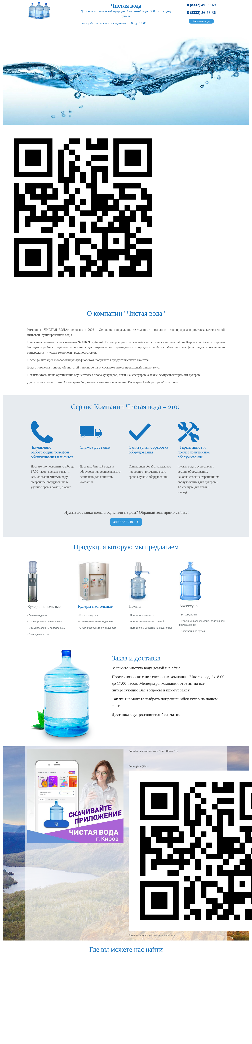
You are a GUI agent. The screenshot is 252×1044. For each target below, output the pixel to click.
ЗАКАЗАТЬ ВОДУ (126, 522)
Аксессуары (189, 606)
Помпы (135, 606)
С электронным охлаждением (45, 621)
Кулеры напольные (44, 606)
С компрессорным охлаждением (47, 628)
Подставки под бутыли (193, 631)
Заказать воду (201, 21)
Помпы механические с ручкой (147, 621)
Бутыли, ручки (189, 614)
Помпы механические (142, 615)
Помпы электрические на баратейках (151, 627)
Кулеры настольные (95, 606)
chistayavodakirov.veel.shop (161, 935)
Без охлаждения (38, 615)
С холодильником (39, 634)
